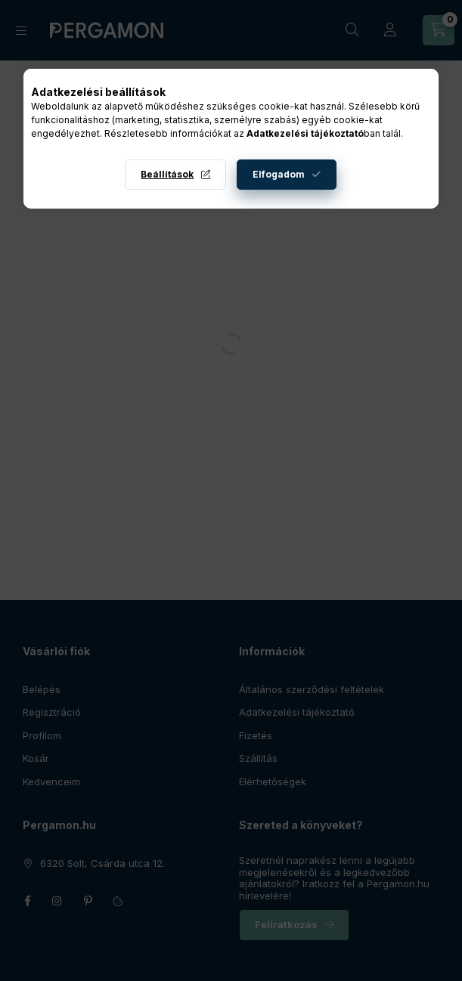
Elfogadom (279, 174)
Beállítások (167, 174)
